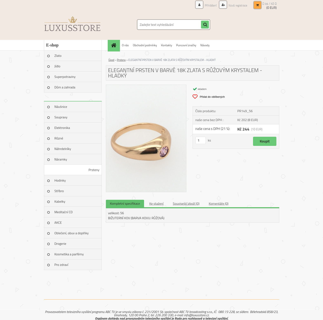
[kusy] (200, 140)
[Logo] (72, 24)
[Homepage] (115, 45)
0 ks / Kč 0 (269, 3)
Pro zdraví (61, 264)
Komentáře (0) (218, 203)
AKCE (58, 222)
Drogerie (60, 243)
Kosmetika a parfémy (69, 254)
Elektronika (62, 127)
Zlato (58, 55)
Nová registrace (237, 5)
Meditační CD (63, 211)
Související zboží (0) (186, 203)
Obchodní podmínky (145, 45)
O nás (125, 45)
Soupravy (60, 117)
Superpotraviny (65, 76)
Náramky (60, 159)
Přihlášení (210, 5)
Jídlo (57, 66)
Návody (205, 45)
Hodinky (60, 180)
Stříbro (59, 190)
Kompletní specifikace (125, 203)
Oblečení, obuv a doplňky (71, 233)
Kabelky (59, 201)
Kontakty (166, 45)
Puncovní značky (186, 45)
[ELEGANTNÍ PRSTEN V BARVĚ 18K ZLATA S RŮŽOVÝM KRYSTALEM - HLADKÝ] (146, 86)
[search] (205, 25)
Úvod (111, 60)
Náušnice (60, 106)
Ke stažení (156, 203)
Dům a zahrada (64, 87)
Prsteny (94, 169)
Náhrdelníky (62, 148)
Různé (58, 138)
